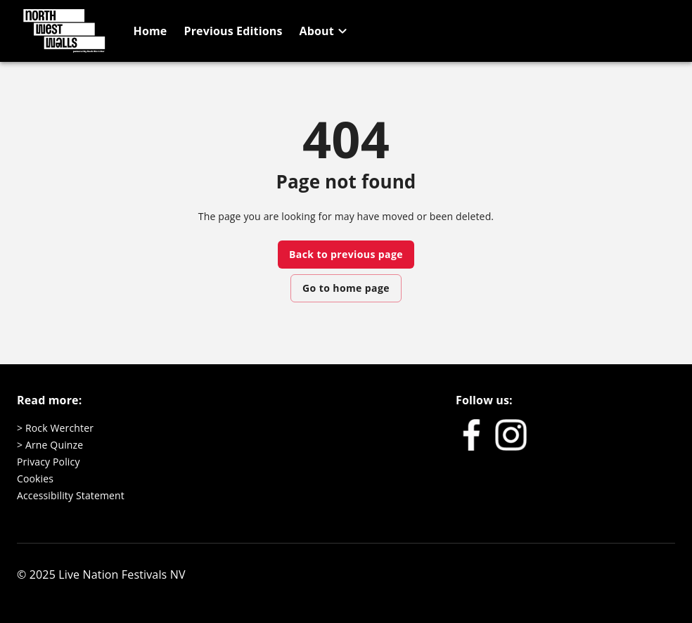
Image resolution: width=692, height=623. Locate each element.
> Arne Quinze (50, 444)
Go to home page (346, 288)
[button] (325, 31)
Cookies (35, 478)
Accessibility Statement (70, 495)
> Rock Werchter (55, 428)
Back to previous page (346, 254)
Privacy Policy (48, 461)
